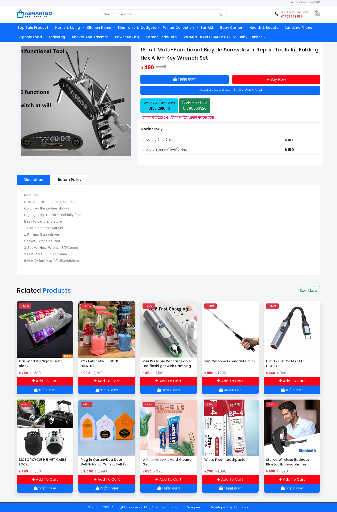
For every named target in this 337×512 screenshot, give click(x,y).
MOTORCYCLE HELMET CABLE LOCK (42, 462)
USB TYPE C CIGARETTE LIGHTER (285, 363)
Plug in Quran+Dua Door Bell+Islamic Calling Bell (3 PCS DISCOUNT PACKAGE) (104, 462)
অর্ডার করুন (184, 79)
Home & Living (67, 27)
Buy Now (276, 79)
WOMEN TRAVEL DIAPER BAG (207, 37)
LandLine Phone (298, 27)
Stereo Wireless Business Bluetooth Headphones (287, 462)
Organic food (30, 37)
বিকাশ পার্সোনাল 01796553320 (194, 105)
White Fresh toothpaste (224, 459)
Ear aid (207, 27)
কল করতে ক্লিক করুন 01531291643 (159, 105)
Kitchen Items (99, 27)
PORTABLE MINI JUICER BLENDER (99, 363)
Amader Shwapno (167, 507)
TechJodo (241, 507)
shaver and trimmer (90, 37)
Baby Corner (231, 27)
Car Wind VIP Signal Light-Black (41, 363)
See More (308, 290)
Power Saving (127, 37)
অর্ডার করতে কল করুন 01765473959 (230, 90)
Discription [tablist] (33, 179)
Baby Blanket (250, 37)
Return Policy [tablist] (69, 179)
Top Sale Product (33, 27)
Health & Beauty (263, 27)
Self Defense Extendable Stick (230, 361)
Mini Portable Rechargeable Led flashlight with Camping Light (167, 363)
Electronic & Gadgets (137, 27)
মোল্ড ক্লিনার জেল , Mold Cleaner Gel (168, 462)
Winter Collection (178, 27)
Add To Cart (45, 381)
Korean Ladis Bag (161, 37)
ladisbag (57, 37)
